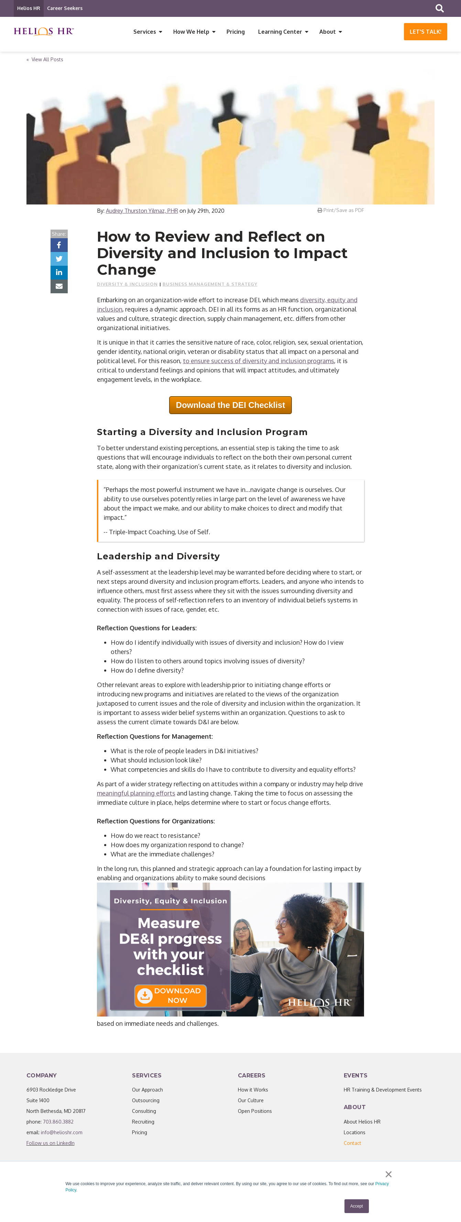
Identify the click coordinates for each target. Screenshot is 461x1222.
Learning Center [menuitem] (280, 31)
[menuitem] (352, 1144)
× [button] (389, 1174)
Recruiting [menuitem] (143, 1123)
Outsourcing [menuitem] (146, 1101)
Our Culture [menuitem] (251, 1101)
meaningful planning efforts (136, 794)
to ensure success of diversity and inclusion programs (258, 362)
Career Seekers (65, 8)
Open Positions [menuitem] (255, 1112)
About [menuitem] (327, 31)
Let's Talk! (425, 31)
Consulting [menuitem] (144, 1112)
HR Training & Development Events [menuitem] (383, 1091)
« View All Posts (44, 60)
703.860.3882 (58, 1123)
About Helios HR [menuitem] (362, 1123)
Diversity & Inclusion (127, 285)
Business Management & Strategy (210, 285)
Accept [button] (356, 1206)
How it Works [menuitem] (253, 1091)
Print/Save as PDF (340, 211)
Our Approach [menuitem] (147, 1091)
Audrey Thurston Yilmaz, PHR (142, 211)
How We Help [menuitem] (191, 31)
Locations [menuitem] (354, 1133)
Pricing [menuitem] (236, 31)
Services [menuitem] (144, 31)
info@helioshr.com (62, 1133)
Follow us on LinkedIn (50, 1144)
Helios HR (28, 8)
